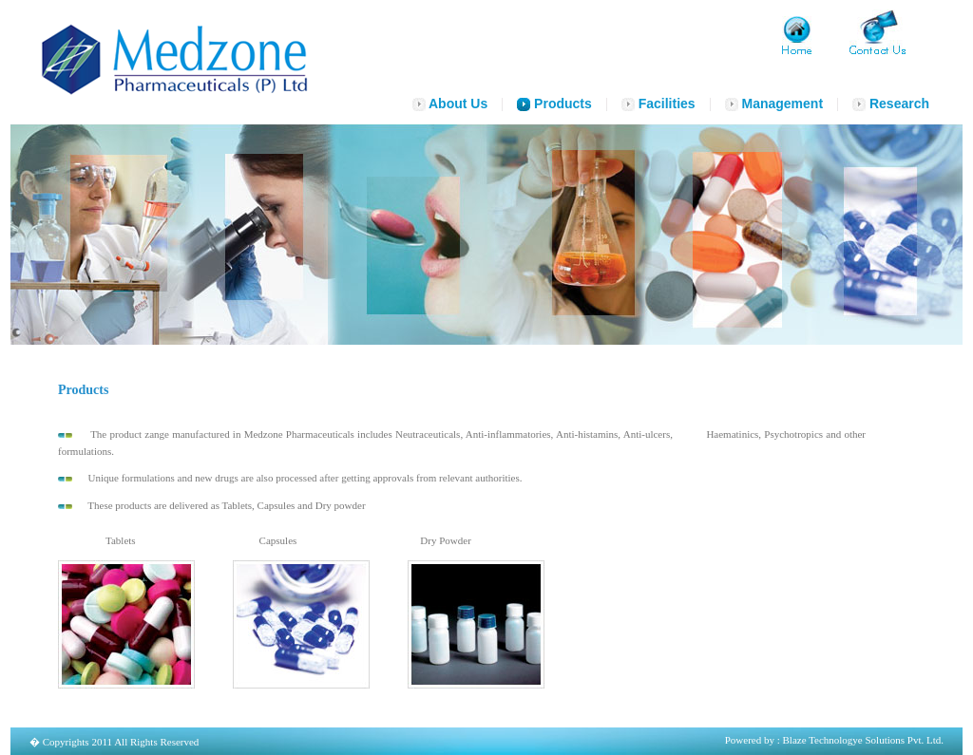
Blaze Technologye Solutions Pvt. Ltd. (863, 740)
